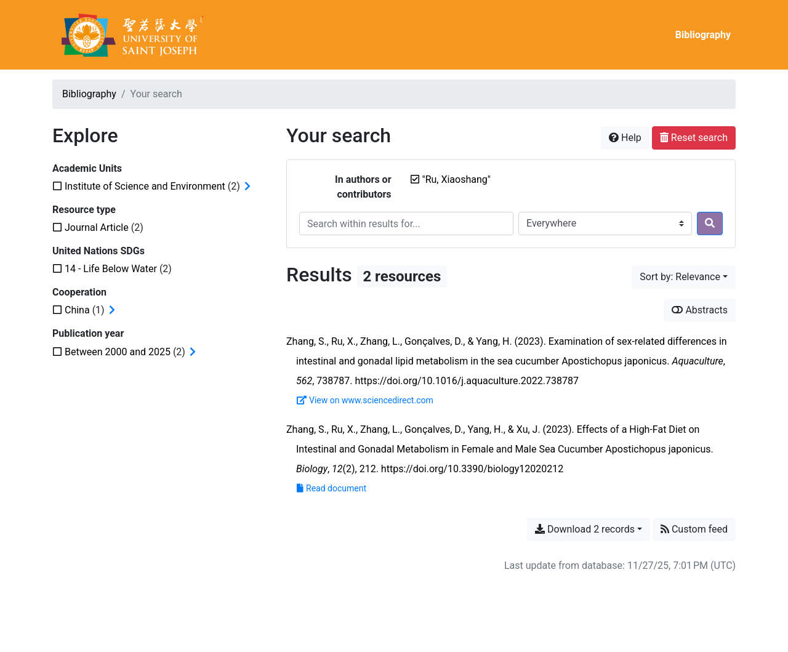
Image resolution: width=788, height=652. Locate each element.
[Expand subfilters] (247, 186)
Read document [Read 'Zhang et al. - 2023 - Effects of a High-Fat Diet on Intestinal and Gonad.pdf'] (331, 488)
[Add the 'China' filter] (77, 310)
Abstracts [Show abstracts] (700, 310)
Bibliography (703, 35)
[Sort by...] (684, 277)
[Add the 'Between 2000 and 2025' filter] (118, 352)
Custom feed (694, 529)
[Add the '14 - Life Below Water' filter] (111, 269)
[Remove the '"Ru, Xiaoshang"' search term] (456, 179)
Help (625, 137)
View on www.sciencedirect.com (365, 400)
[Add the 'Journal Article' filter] (97, 227)
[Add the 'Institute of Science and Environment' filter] (145, 186)
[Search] (710, 223)
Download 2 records (585, 529)
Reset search (694, 137)
